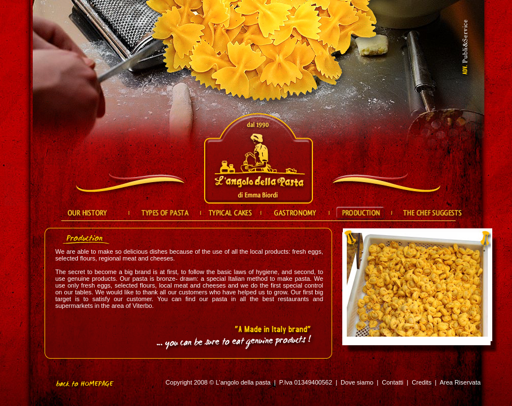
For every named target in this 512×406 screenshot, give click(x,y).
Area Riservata (460, 382)
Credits (421, 382)
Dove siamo (357, 382)
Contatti (392, 382)
